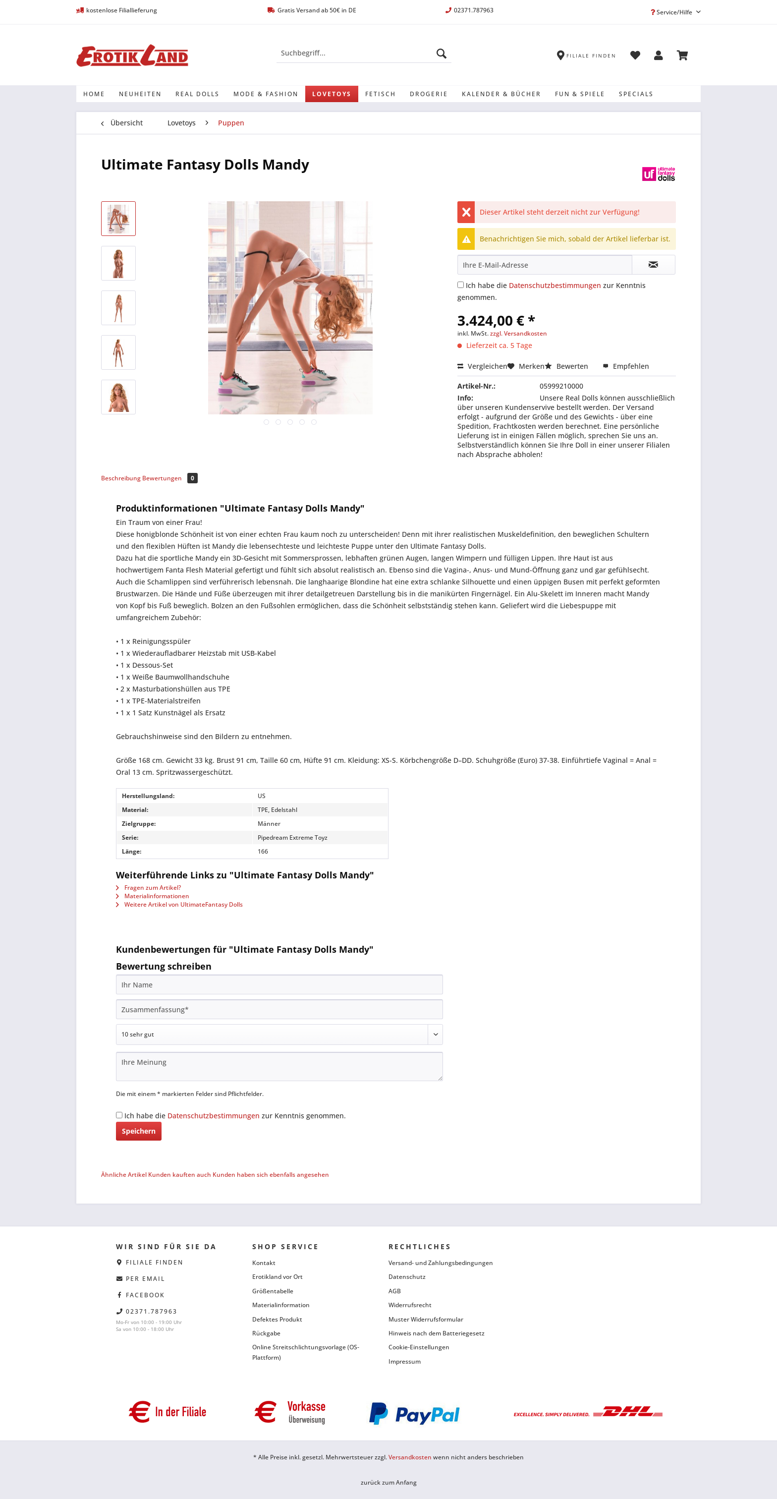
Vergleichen (482, 366)
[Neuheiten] (140, 94)
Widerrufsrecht (410, 1305)
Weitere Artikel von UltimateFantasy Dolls (179, 904)
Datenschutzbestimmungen (555, 285)
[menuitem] (364, 57)
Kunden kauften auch (179, 1174)
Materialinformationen (152, 896)
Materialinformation (281, 1305)
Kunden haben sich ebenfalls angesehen (271, 1174)
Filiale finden (154, 1262)
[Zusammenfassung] (279, 1009)
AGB (394, 1291)
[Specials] (636, 94)
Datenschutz (407, 1276)
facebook (145, 1295)
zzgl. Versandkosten (518, 333)
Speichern (139, 1131)
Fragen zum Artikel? (148, 887)
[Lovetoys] (331, 94)
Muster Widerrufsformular (425, 1319)
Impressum (404, 1361)
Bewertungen (170, 478)
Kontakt (264, 1263)
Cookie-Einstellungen (418, 1347)
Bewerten (567, 366)
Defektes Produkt (277, 1319)
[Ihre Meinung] (279, 1066)
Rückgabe (266, 1333)
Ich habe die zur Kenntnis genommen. (235, 1115)
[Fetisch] (380, 94)
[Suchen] (441, 53)
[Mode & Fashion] (265, 94)
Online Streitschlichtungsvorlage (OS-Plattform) (305, 1352)
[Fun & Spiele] (580, 94)
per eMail (145, 1278)
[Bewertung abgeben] (279, 1034)
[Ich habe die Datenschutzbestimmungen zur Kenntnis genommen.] (460, 285)
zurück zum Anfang (389, 1482)
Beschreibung (121, 478)
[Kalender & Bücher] (501, 94)
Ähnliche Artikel (124, 1174)
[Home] (94, 94)
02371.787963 (151, 1311)
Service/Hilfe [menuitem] (672, 12)
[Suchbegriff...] (364, 53)
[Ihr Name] (279, 984)
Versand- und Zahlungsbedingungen (440, 1263)
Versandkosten (410, 1457)
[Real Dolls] (197, 94)
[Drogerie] (429, 94)
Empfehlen (626, 366)
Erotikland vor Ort (277, 1276)
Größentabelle (272, 1291)
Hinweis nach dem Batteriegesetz (436, 1333)
